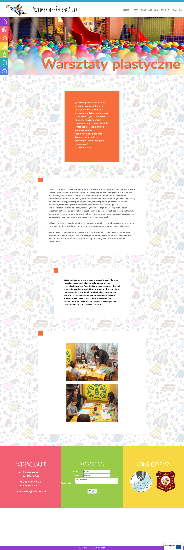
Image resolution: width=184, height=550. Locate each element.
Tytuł (76, 475)
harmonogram (146, 9)
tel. (30, 481)
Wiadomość (65, 483)
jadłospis (134, 9)
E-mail (76, 471)
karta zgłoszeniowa (162, 9)
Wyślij (92, 491)
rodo (181, 9)
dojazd (174, 9)
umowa (126, 9)
